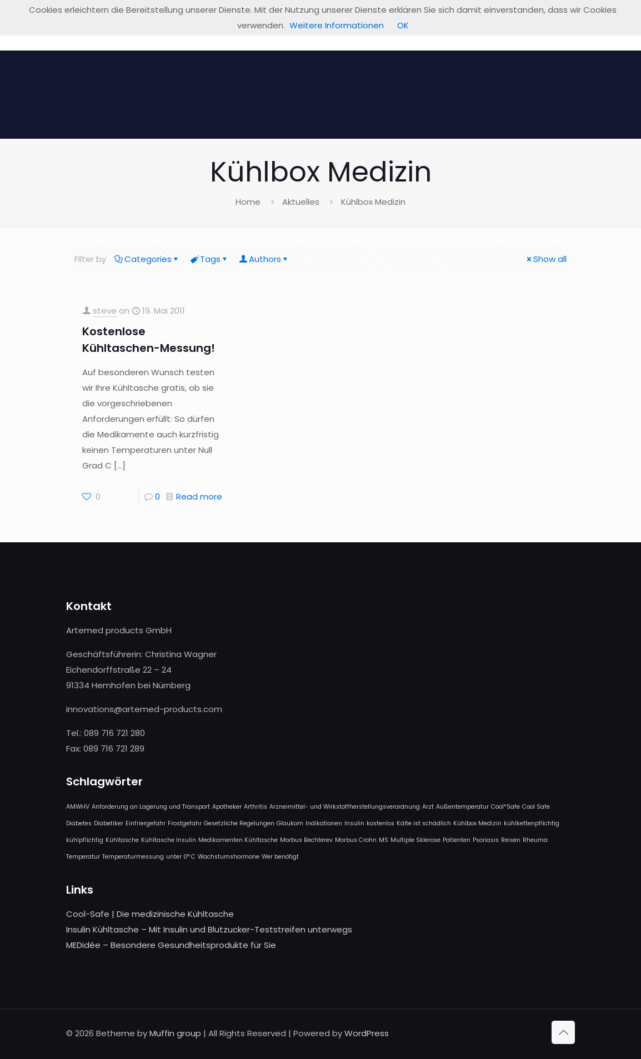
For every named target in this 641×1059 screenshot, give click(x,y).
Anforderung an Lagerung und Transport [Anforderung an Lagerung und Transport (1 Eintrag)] (151, 807)
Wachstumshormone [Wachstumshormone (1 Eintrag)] (228, 857)
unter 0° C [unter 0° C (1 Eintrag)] (181, 857)
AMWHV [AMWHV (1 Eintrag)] (77, 807)
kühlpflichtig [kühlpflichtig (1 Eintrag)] (84, 840)
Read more (199, 496)
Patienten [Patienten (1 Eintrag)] (456, 840)
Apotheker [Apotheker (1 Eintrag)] (227, 807)
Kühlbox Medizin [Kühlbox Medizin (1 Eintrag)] (477, 823)
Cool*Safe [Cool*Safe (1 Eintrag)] (505, 807)
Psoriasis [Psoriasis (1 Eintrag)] (486, 840)
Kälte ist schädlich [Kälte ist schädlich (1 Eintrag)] (424, 823)
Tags (209, 259)
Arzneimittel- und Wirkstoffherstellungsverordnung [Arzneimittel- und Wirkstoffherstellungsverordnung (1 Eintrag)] (344, 807)
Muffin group (175, 1033)
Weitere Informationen (336, 25)
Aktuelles (300, 202)
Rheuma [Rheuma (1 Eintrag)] (535, 840)
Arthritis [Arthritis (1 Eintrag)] (255, 807)
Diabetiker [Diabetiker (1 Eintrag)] (108, 823)
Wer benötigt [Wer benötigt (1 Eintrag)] (280, 857)
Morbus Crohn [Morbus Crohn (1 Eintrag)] (356, 840)
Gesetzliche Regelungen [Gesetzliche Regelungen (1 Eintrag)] (239, 823)
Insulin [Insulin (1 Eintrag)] (354, 823)
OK (403, 25)
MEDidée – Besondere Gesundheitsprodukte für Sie (171, 945)
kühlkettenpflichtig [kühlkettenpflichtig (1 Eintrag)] (531, 823)
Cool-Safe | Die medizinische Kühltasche (150, 914)
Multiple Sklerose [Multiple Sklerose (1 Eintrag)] (415, 840)
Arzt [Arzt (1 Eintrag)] (428, 807)
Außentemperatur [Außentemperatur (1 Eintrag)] (462, 807)
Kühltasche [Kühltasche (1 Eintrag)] (122, 840)
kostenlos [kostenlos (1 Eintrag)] (380, 823)
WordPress (366, 1033)
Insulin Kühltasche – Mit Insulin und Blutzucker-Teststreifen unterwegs (209, 929)
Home (248, 202)
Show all (546, 259)
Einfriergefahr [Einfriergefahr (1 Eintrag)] (146, 823)
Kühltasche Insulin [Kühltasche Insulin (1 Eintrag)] (168, 840)
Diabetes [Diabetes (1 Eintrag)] (79, 823)
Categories (147, 259)
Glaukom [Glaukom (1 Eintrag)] (290, 823)
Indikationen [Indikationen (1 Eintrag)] (324, 823)
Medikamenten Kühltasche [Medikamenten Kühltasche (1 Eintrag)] (238, 840)
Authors (264, 259)
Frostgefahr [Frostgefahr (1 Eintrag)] (185, 823)
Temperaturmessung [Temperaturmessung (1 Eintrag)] (133, 857)
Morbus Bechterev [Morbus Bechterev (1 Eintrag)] (306, 840)
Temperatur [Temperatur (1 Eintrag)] (83, 857)
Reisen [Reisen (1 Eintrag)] (510, 840)
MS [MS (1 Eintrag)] (383, 840)
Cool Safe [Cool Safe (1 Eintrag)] (536, 807)
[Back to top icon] (563, 1032)
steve (105, 310)
